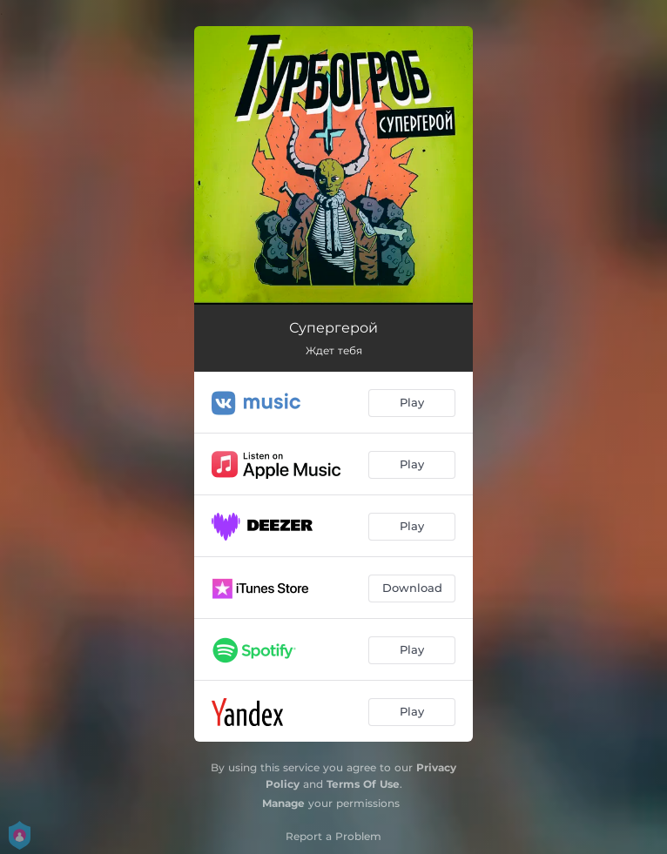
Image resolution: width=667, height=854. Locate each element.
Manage (283, 803)
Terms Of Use (363, 783)
